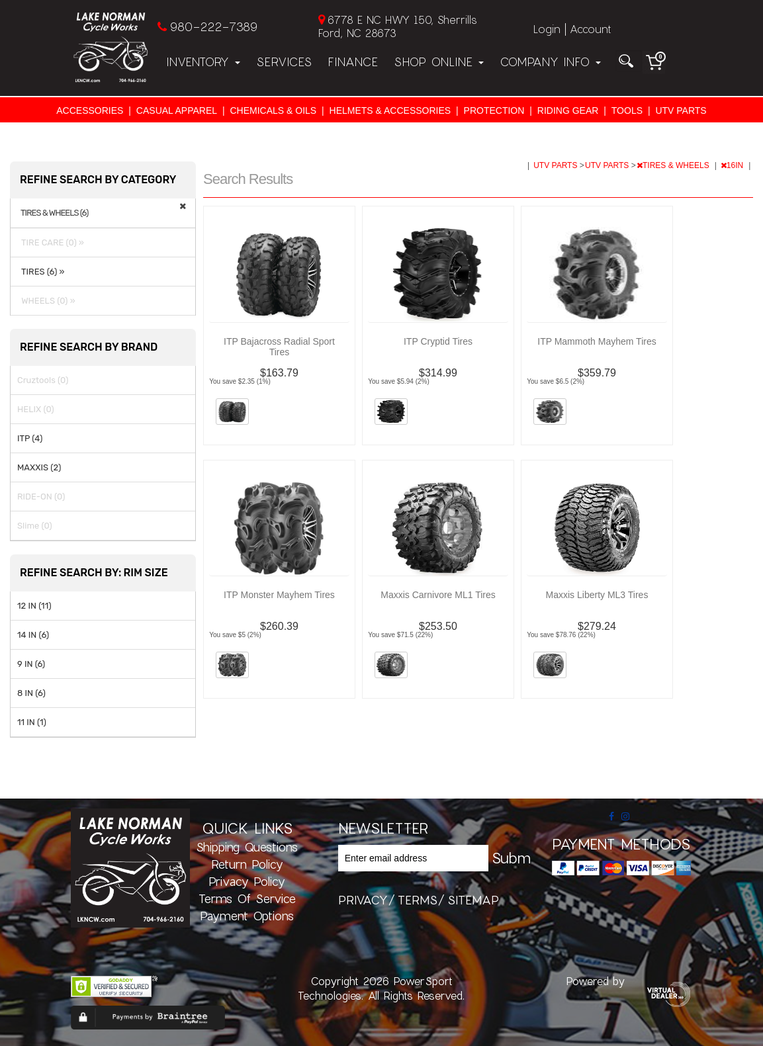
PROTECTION (494, 110)
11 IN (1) (31, 722)
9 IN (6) (31, 664)
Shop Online (439, 61)
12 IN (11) (34, 606)
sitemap (473, 900)
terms (417, 900)
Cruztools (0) (42, 380)
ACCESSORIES (89, 110)
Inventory (203, 61)
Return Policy (247, 864)
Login (547, 28)
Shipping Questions (247, 847)
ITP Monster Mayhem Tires (279, 594)
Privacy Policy (246, 881)
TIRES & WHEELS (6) (54, 213)
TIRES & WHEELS (674, 165)
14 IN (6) (33, 635)
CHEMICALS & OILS (273, 110)
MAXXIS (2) (39, 467)
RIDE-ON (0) (41, 496)
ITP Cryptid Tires (438, 341)
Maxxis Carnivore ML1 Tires (438, 594)
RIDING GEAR (568, 110)
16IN (733, 165)
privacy (363, 900)
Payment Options (247, 915)
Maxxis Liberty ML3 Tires (597, 594)
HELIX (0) (35, 409)
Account (590, 28)
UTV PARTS (680, 110)
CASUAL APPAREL (176, 110)
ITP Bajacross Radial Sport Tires (279, 346)
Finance (353, 61)
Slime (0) (34, 526)
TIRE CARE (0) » (50, 242)
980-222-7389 (213, 26)
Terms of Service (247, 898)
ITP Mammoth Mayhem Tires (596, 341)
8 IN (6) (31, 693)
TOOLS (627, 110)
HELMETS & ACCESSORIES (390, 110)
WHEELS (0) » (46, 301)
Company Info (550, 61)
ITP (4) (29, 438)
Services (284, 61)
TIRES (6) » (40, 272)
